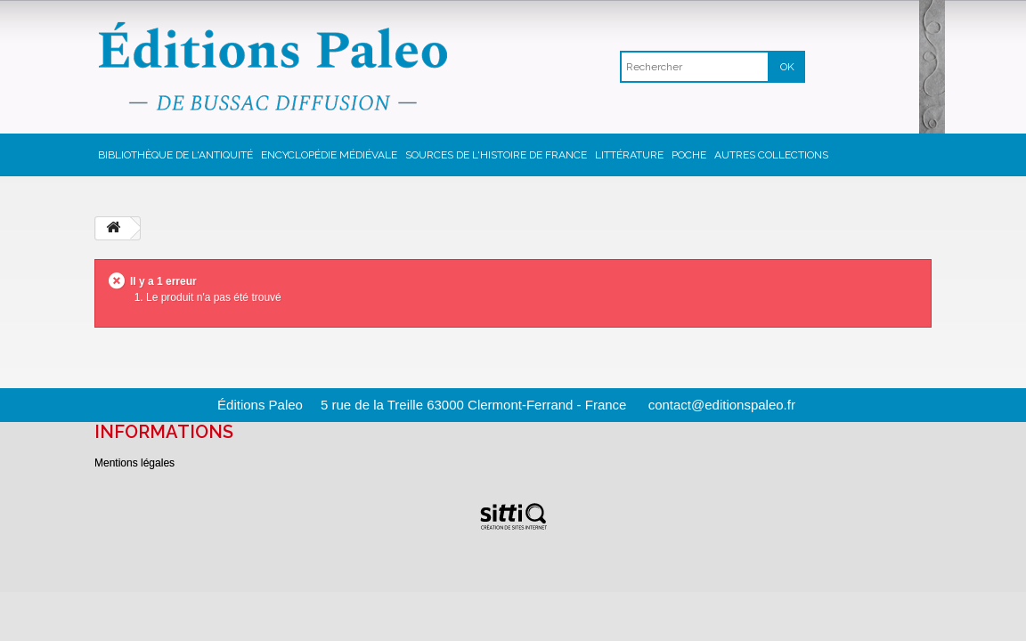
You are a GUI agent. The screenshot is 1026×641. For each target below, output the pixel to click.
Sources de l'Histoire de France (496, 155)
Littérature (629, 155)
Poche (689, 155)
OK (787, 67)
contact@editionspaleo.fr (721, 404)
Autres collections (771, 155)
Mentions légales (134, 463)
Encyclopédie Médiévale (329, 155)
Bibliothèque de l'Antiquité (175, 155)
